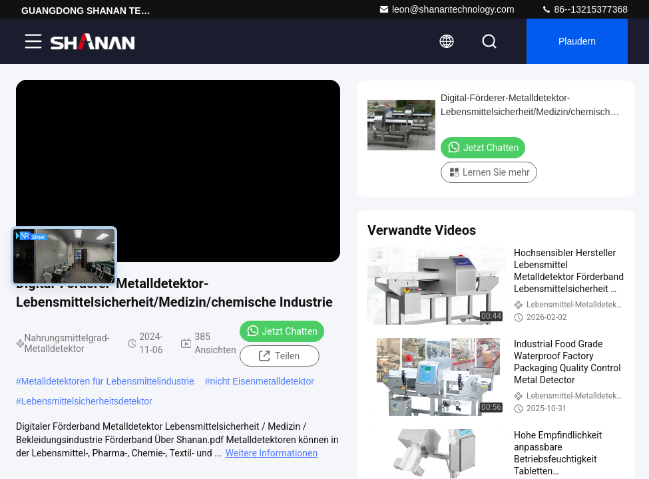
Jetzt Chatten (282, 330)
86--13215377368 (584, 9)
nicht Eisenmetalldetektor (262, 381)
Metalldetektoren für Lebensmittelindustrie (107, 381)
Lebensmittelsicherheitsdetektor (86, 401)
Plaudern (577, 41)
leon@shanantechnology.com (447, 9)
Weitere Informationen (272, 453)
